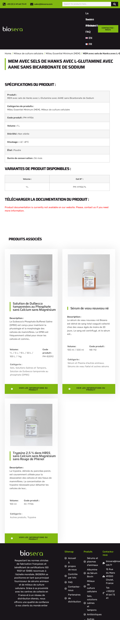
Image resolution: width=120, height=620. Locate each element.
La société (89, 14)
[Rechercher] (114, 4)
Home (8, 53)
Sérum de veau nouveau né (89, 308)
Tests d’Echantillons (93, 20)
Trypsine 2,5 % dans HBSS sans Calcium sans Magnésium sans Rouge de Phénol (34, 456)
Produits (90, 26)
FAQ (88, 32)
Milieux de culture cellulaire (28, 53)
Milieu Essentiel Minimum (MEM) (63, 53)
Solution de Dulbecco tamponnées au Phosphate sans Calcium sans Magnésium (34, 306)
